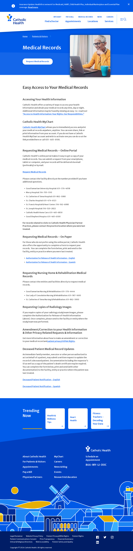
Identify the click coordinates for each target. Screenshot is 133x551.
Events (57, 472)
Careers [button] (109, 17)
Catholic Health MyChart (34, 127)
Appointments (30, 466)
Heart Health (73, 419)
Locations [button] (93, 21)
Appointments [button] (73, 21)
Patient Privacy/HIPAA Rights (57, 536)
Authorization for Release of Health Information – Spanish (51, 262)
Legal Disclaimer (16, 536)
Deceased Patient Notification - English (41, 379)
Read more (33, 7)
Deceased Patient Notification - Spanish (41, 386)
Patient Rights (78, 536)
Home (25, 36)
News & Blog (60, 466)
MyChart (58, 456)
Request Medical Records (37, 61)
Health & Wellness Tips (52, 418)
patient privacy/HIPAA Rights (61, 341)
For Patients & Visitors (34, 461)
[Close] (129, 4)
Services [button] (109, 21)
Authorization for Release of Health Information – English (50, 258)
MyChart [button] (57, 17)
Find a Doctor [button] (52, 21)
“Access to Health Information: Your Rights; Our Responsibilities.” (53, 114)
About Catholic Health (34, 456)
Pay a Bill (27, 472)
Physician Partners (32, 477)
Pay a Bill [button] (70, 17)
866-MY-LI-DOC (96, 464)
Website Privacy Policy (34, 536)
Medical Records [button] (85, 17)
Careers (58, 461)
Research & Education (65, 477)
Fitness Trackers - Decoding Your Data (98, 418)
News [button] (99, 17)
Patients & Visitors (40, 36)
